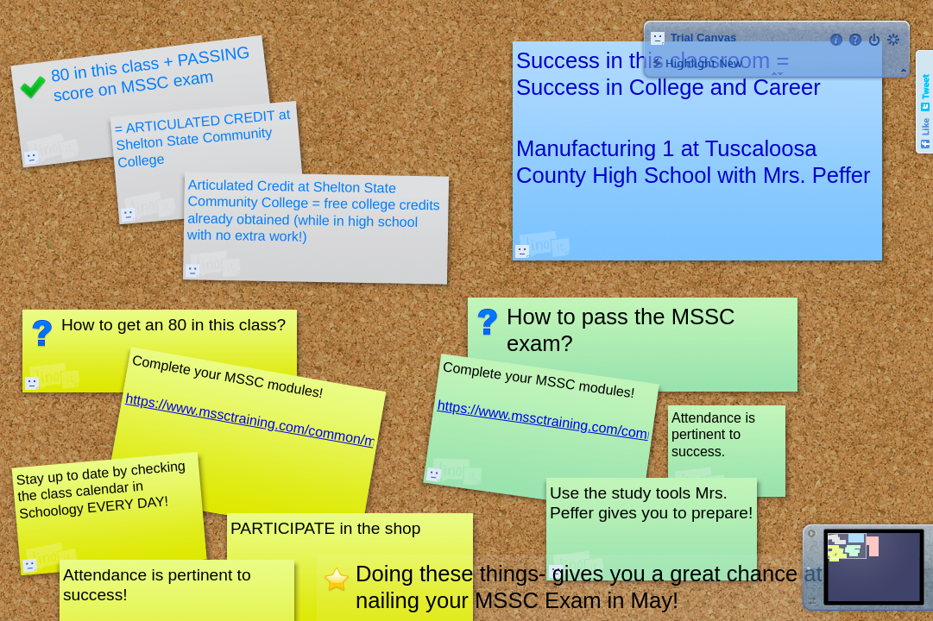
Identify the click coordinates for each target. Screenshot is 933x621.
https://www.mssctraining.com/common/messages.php (602, 428)
